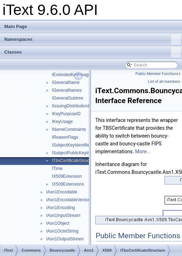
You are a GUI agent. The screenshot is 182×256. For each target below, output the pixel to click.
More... (142, 151)
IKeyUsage (62, 121)
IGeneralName (66, 82)
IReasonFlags (65, 137)
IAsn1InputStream (63, 215)
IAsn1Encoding (60, 207)
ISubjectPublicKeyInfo (72, 152)
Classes (92, 52)
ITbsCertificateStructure (74, 160)
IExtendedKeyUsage (71, 74)
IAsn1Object (57, 223)
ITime (57, 168)
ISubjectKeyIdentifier (71, 145)
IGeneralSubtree (67, 98)
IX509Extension (67, 176)
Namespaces (92, 39)
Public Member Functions (156, 73)
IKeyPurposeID (66, 113)
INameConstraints (69, 129)
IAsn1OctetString (62, 231)
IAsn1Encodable (61, 192)
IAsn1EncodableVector (67, 199)
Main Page (15, 26)
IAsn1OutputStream (65, 238)
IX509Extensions (68, 184)
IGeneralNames (67, 90)
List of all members (164, 81)
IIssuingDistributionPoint (75, 105)
